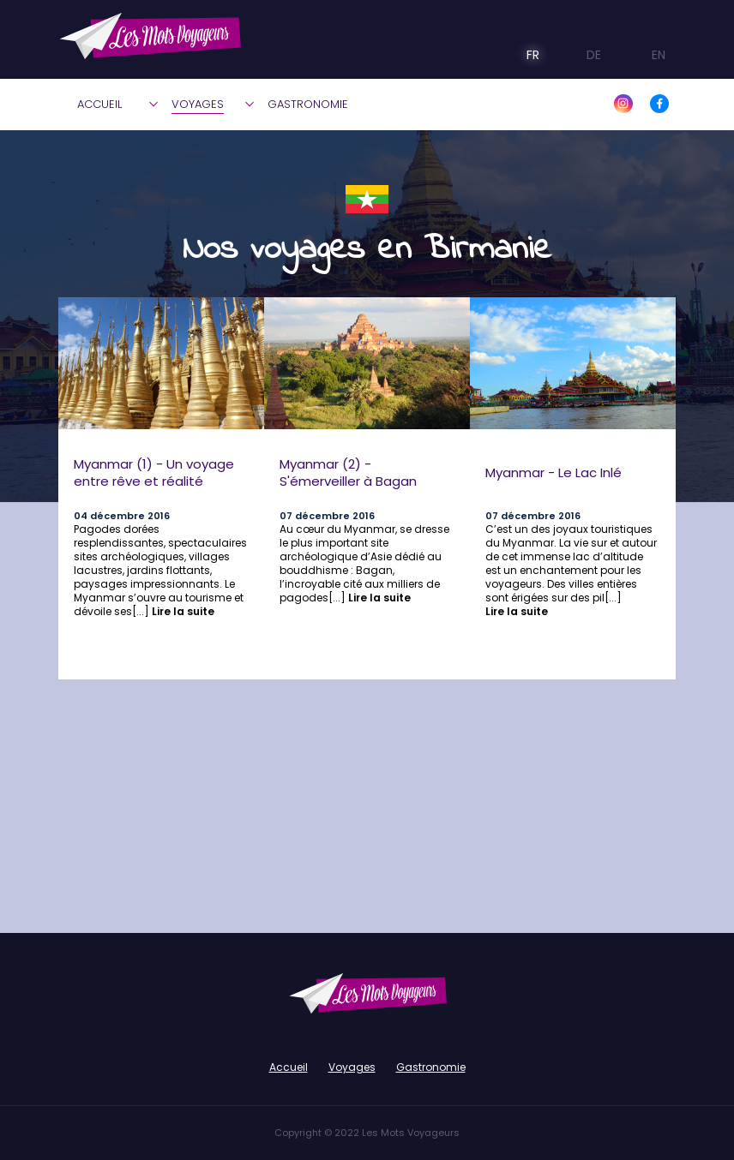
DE (581, 54)
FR (520, 54)
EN (644, 54)
